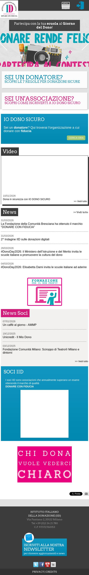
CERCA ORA (76, 137)
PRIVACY (38, 571)
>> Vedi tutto (80, 201)
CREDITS (51, 571)
